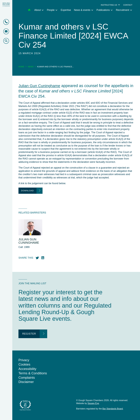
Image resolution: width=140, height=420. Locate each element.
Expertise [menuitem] (66, 10)
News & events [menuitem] (82, 10)
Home (21, 67)
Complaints (26, 377)
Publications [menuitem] (103, 10)
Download (27, 191)
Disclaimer (26, 382)
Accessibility (27, 368)
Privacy (23, 360)
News (30, 67)
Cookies (24, 364)
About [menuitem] (37, 10)
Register (29, 333)
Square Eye (93, 403)
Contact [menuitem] (127, 5)
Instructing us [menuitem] (109, 5)
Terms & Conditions (32, 373)
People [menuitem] (51, 10)
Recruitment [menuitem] (122, 10)
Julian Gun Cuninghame (39, 86)
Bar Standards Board (112, 408)
